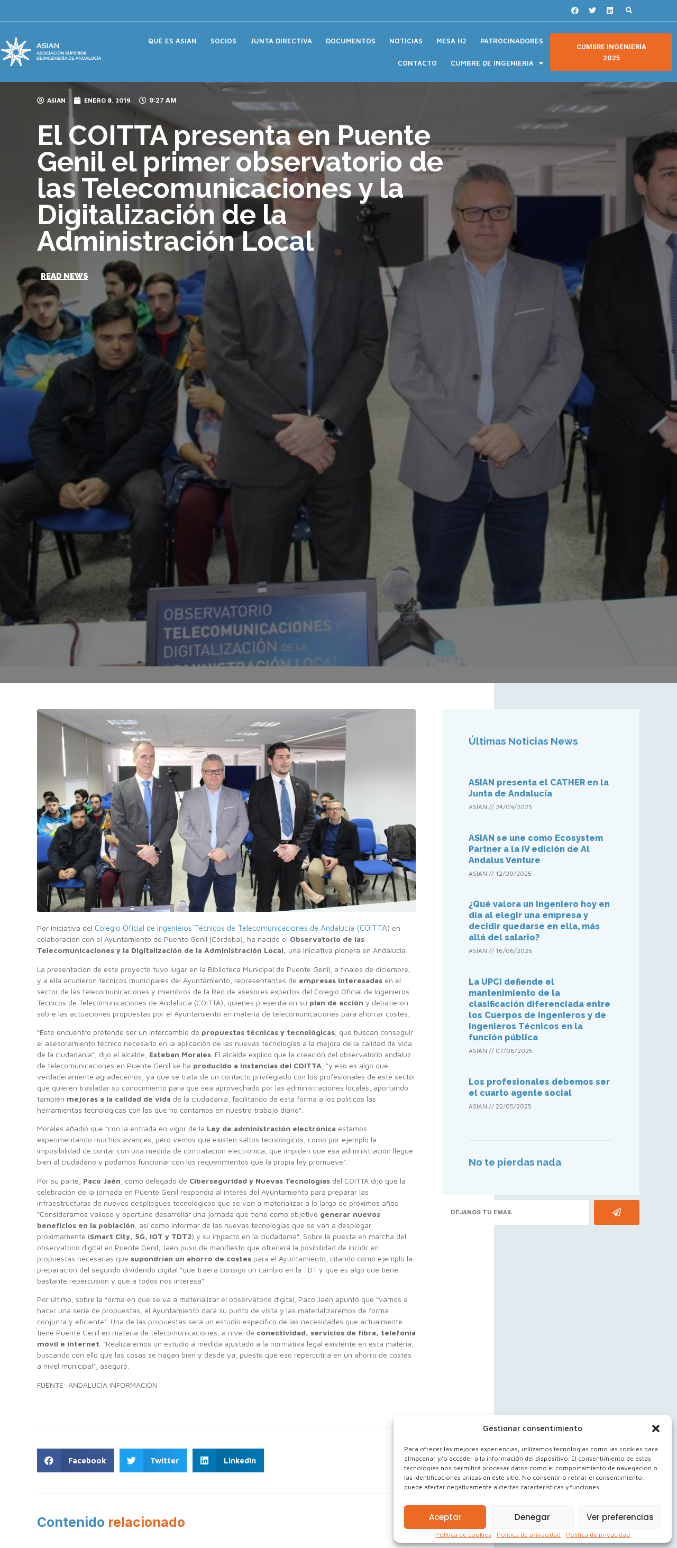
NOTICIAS (406, 40)
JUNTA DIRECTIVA (281, 40)
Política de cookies (463, 1534)
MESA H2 (451, 40)
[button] (656, 1428)
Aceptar (445, 1517)
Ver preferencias (620, 1517)
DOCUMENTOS (351, 40)
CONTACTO (417, 63)
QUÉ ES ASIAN (172, 40)
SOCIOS (223, 40)
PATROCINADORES (511, 40)
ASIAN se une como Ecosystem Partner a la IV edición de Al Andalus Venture (536, 849)
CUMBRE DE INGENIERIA (497, 63)
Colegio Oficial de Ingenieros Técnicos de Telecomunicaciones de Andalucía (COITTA (241, 927)
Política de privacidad (529, 1534)
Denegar (532, 1517)
